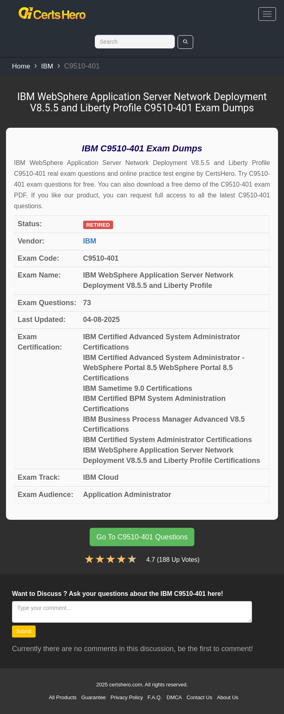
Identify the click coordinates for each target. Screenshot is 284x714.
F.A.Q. (155, 697)
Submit (23, 631)
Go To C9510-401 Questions (142, 537)
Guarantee (93, 697)
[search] (185, 42)
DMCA (174, 697)
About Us (227, 697)
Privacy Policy (126, 697)
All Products (62, 697)
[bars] (267, 14)
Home (21, 66)
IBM (47, 66)
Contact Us (199, 697)
